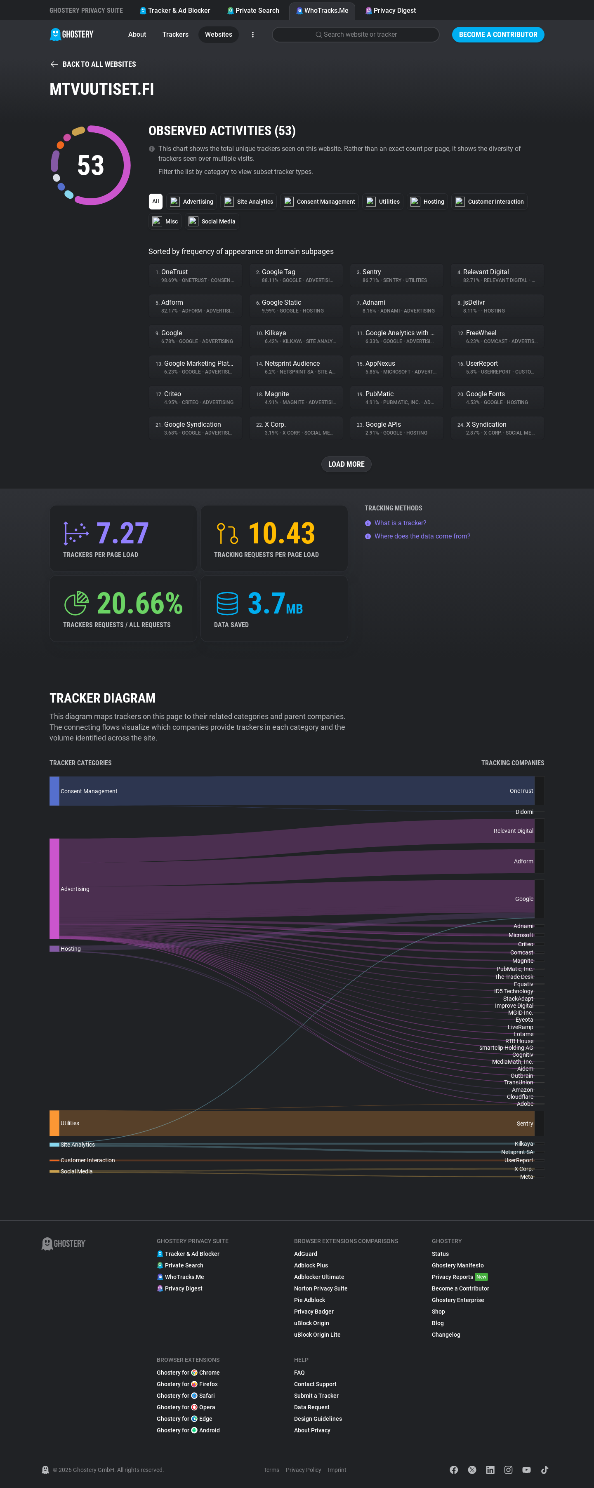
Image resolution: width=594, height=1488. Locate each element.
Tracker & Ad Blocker (174, 10)
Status (440, 1254)
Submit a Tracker (316, 1395)
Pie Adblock (309, 1300)
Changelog (446, 1334)
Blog (438, 1323)
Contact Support (315, 1384)
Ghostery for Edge (184, 1418)
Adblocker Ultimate (319, 1277)
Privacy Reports (460, 1277)
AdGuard (305, 1254)
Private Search (253, 10)
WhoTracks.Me (322, 10)
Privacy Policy (303, 1470)
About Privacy (312, 1430)
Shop (438, 1311)
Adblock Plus (311, 1265)
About (137, 34)
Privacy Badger (314, 1311)
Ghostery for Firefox (187, 1384)
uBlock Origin (311, 1323)
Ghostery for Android (188, 1430)
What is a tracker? (396, 523)
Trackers (176, 34)
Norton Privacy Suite (321, 1288)
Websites (218, 34)
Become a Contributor (498, 34)
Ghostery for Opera (186, 1407)
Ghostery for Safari (186, 1395)
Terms (271, 1470)
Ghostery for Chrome (188, 1372)
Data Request (312, 1407)
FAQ (299, 1372)
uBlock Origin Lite (317, 1334)
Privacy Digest (390, 10)
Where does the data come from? (418, 536)
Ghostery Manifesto (458, 1265)
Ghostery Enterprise (458, 1300)
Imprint (337, 1470)
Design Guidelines (318, 1418)
